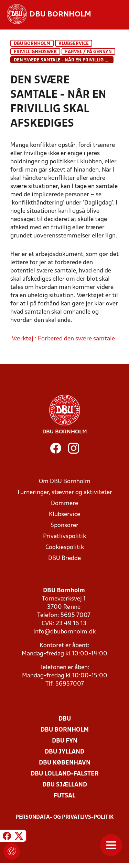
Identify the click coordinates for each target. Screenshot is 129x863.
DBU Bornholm (32, 44)
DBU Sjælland (64, 785)
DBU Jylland (64, 752)
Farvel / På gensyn (88, 52)
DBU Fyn (64, 741)
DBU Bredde (64, 558)
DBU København (64, 763)
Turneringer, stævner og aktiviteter (64, 492)
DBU (64, 719)
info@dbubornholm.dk (64, 632)
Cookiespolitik (64, 547)
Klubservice (64, 514)
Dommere (64, 503)
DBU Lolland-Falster (65, 774)
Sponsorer (64, 525)
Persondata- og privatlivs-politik (64, 817)
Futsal (64, 796)
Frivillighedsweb (35, 52)
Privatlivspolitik (64, 536)
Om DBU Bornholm (64, 482)
